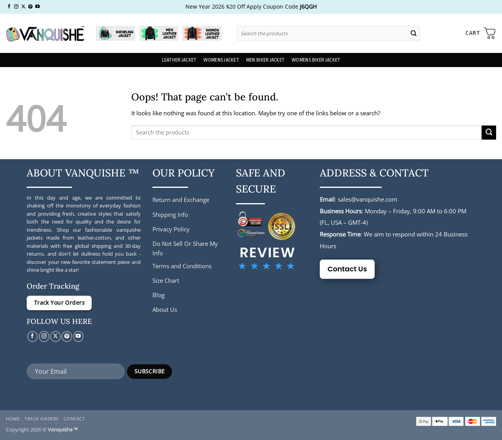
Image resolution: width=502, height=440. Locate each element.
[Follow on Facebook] (9, 6)
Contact (74, 419)
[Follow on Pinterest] (30, 6)
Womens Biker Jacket (316, 60)
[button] (481, 33)
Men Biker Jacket (265, 60)
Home (13, 419)
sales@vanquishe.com (367, 199)
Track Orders (42, 419)
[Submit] (413, 33)
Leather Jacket (179, 60)
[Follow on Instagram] (16, 6)
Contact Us (347, 269)
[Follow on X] (23, 6)
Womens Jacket (221, 60)
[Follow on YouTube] (37, 6)
